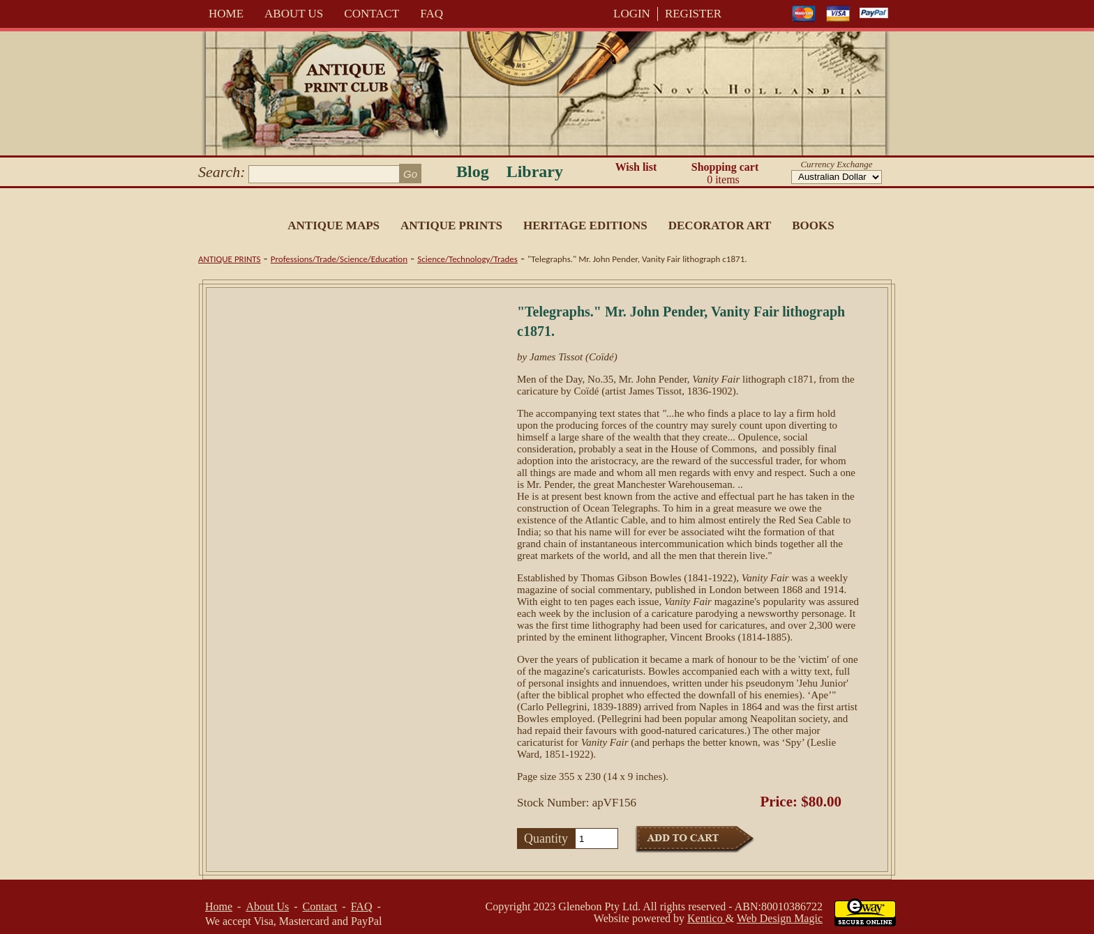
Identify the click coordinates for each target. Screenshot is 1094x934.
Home (226, 13)
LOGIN (631, 13)
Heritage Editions (585, 225)
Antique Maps (333, 225)
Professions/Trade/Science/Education (339, 259)
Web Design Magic (780, 918)
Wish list (636, 167)
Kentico (706, 918)
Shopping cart (725, 173)
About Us (293, 13)
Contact (371, 13)
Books (813, 225)
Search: (222, 172)
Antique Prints (451, 225)
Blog (472, 171)
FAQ (431, 13)
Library (535, 171)
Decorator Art (720, 225)
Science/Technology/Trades (467, 259)
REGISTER (693, 13)
